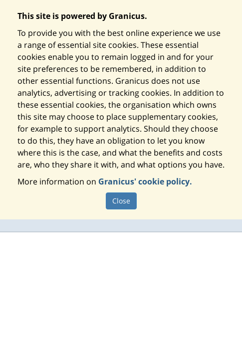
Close (121, 200)
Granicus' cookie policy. (145, 181)
